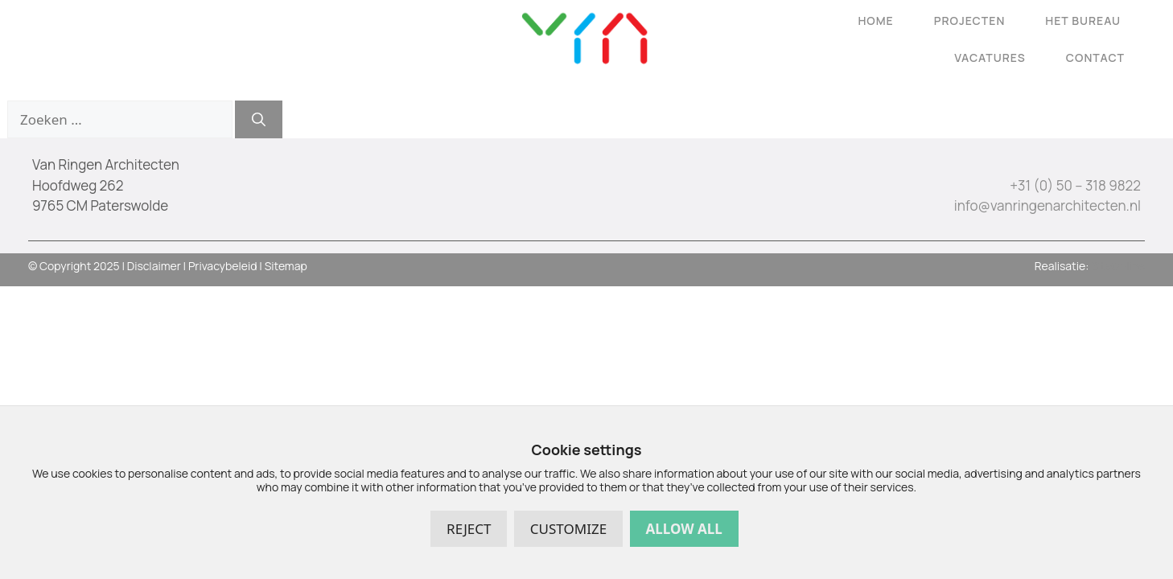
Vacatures (990, 57)
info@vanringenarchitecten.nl (1047, 205)
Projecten (970, 20)
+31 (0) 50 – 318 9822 (1075, 185)
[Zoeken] (258, 120)
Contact (1095, 57)
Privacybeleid (222, 265)
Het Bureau (1083, 20)
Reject (469, 528)
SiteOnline (1118, 265)
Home (875, 20)
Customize (568, 528)
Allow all (684, 528)
